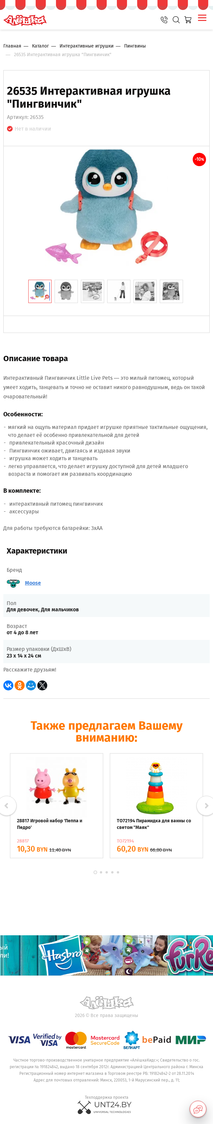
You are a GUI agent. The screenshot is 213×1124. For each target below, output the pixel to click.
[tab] (40, 291)
